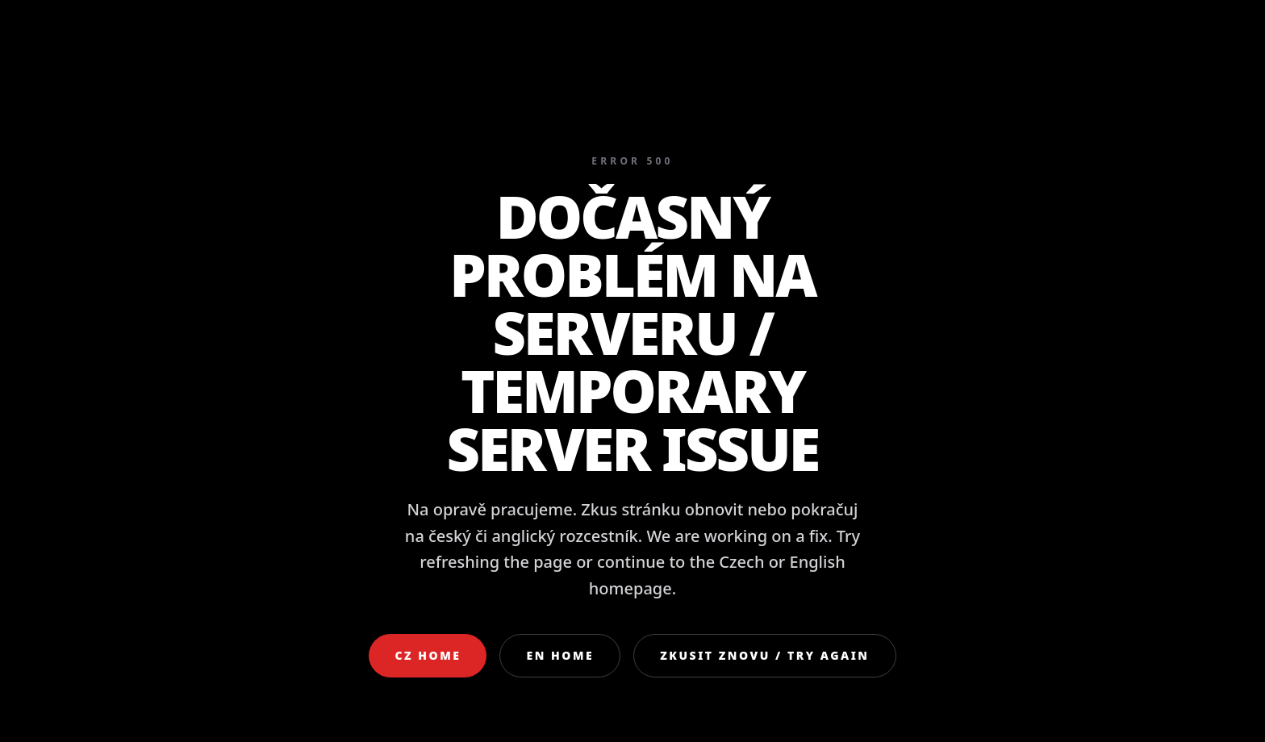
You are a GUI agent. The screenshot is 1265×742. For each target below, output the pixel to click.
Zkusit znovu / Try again (764, 655)
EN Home (560, 655)
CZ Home (428, 655)
